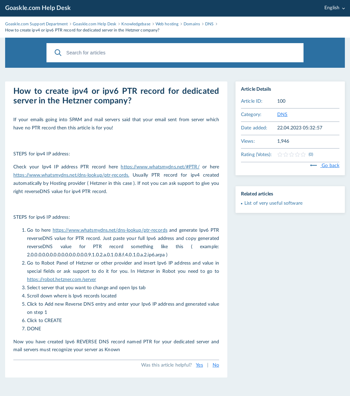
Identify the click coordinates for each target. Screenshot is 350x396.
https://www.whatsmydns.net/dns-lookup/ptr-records (110, 230)
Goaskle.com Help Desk (38, 8)
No (216, 365)
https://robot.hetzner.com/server (61, 279)
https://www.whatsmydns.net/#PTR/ (160, 167)
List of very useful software (273, 203)
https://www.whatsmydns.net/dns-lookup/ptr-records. (71, 175)
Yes (199, 365)
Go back (324, 165)
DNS (282, 114)
